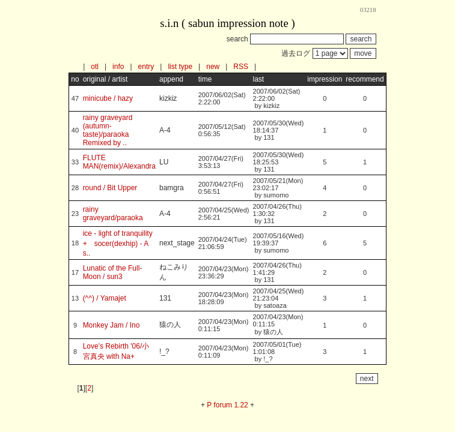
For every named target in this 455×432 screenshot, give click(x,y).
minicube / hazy (108, 98)
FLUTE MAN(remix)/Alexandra (119, 162)
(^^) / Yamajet (104, 298)
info (118, 66)
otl (95, 66)
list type (180, 66)
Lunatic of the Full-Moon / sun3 (112, 272)
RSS (240, 66)
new (212, 66)
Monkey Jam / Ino (111, 325)
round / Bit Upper (110, 188)
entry (146, 66)
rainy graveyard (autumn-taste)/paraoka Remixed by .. (108, 130)
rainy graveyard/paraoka (113, 213)
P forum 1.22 (227, 405)
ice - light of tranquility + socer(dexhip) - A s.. (121, 243)
